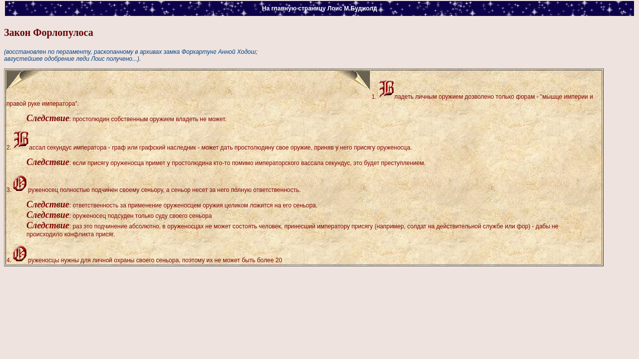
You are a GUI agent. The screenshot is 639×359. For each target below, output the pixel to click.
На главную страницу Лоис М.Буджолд (319, 8)
